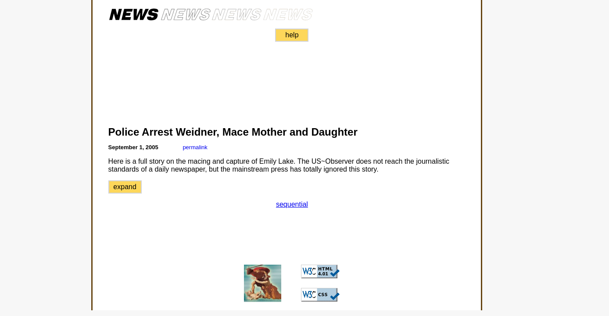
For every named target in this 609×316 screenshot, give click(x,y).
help (291, 35)
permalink (195, 147)
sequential (292, 204)
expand (124, 186)
